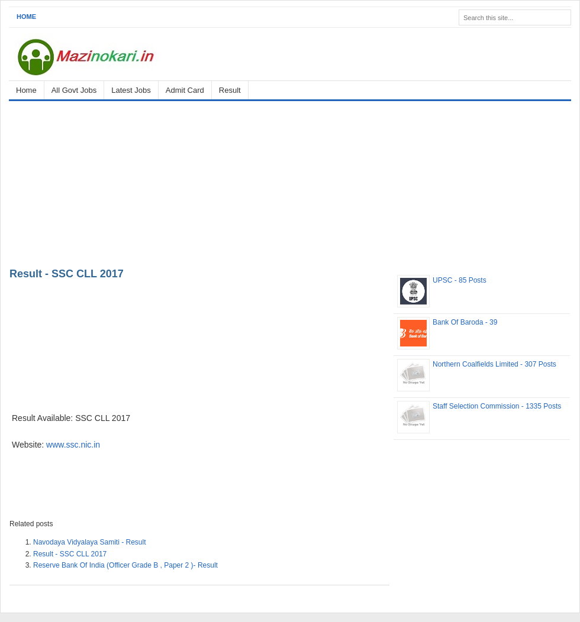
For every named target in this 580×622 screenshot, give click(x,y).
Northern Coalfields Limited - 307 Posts (494, 364)
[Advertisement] (290, 182)
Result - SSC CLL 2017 (66, 274)
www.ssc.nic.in (73, 444)
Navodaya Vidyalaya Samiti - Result (89, 542)
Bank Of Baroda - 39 (465, 322)
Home (26, 16)
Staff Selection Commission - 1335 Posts (497, 406)
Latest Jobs (131, 90)
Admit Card (185, 90)
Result (230, 90)
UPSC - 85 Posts (459, 280)
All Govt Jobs (74, 90)
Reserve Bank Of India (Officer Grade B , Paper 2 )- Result (125, 565)
